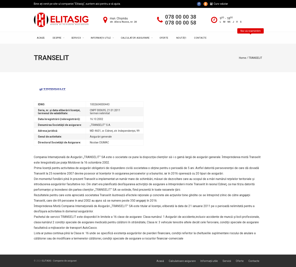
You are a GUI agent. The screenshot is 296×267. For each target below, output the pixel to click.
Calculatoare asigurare (182, 260)
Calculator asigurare (135, 38)
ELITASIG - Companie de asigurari (59, 260)
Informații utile (101, 38)
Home (242, 57)
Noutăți (181, 38)
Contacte (200, 38)
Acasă (41, 38)
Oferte (164, 38)
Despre (57, 38)
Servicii (76, 38)
